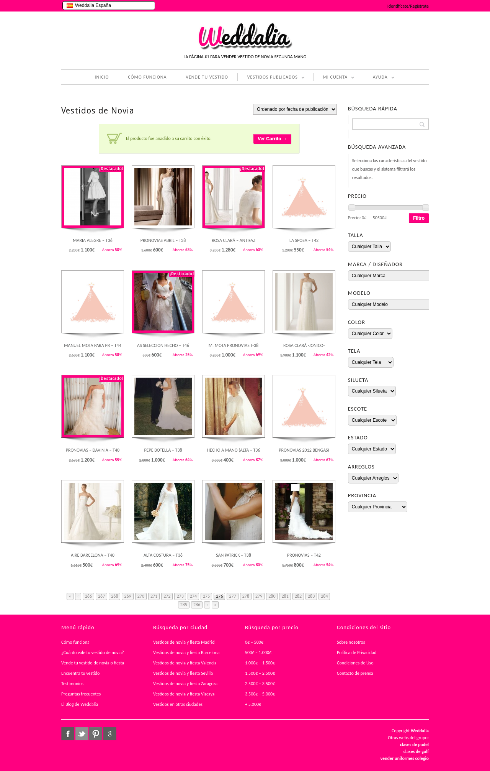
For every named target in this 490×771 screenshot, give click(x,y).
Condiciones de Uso (355, 663)
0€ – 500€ (254, 642)
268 (114, 596)
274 (193, 596)
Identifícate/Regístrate (408, 6)
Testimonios (72, 683)
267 (101, 596)
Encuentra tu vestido (80, 673)
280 (271, 596)
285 (183, 604)
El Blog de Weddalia (79, 704)
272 (166, 596)
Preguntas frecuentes (81, 694)
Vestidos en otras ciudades (178, 704)
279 (258, 596)
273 (179, 596)
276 (219, 596)
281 (284, 596)
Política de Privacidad (356, 652)
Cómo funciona (75, 642)
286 (196, 604)
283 (311, 596)
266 (88, 596)
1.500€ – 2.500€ (260, 673)
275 (206, 596)
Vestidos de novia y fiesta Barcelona (186, 652)
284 (324, 596)
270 (140, 596)
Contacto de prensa (355, 673)
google (109, 733)
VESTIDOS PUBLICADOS (271, 77)
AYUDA (379, 77)
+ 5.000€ (253, 704)
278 (245, 596)
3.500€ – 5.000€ (260, 694)
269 (127, 596)
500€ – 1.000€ (258, 652)
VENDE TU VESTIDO (207, 77)
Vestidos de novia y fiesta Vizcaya (184, 694)
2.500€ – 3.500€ (260, 683)
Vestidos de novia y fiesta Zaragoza (185, 683)
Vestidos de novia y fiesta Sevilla (183, 673)
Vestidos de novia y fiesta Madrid (184, 642)
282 (298, 596)
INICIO (102, 77)
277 (232, 596)
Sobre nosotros (351, 642)
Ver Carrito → (272, 138)
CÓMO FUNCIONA (147, 77)
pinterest (95, 733)
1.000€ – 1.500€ (260, 663)
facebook (67, 733)
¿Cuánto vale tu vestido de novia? (92, 652)
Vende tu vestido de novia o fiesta (92, 663)
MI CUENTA (334, 77)
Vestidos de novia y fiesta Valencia (185, 663)
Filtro (419, 218)
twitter (81, 733)
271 (153, 596)
